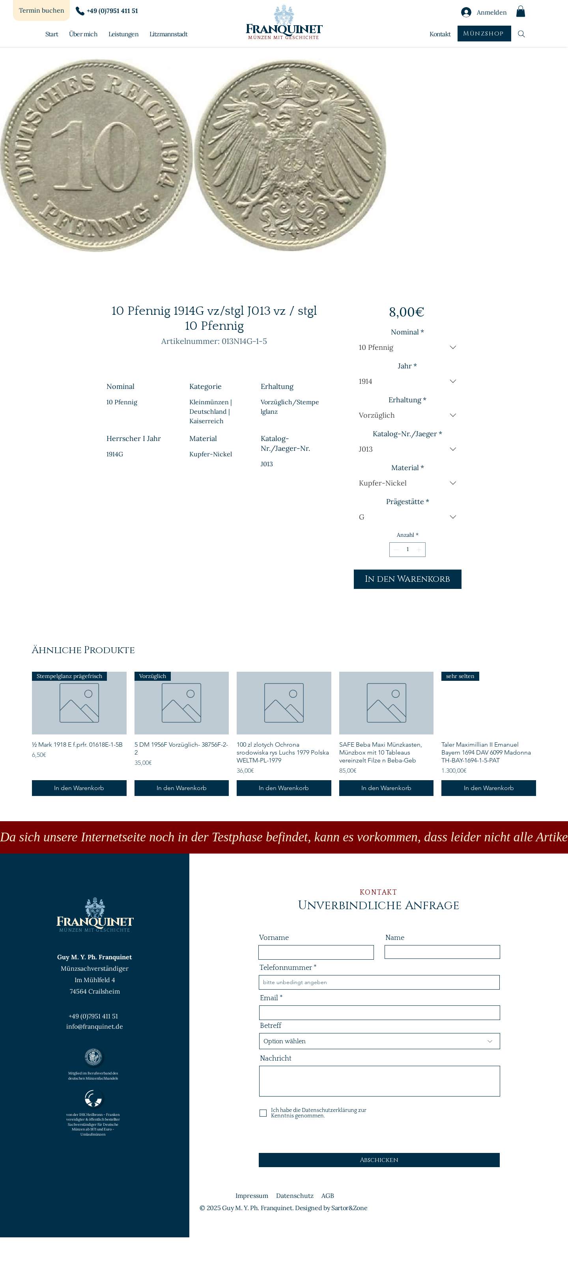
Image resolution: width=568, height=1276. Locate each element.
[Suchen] (521, 34)
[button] (520, 11)
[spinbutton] (407, 550)
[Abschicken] (379, 1160)
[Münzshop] (484, 33)
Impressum (251, 1195)
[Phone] (80, 11)
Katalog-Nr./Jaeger (407, 434)
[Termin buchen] (41, 10)
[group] (284, 734)
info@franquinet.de (94, 1026)
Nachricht (275, 1058)
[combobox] (408, 347)
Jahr (407, 366)
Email (269, 998)
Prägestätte (407, 501)
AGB (327, 1195)
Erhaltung (407, 400)
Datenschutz (295, 1195)
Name (394, 938)
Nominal (407, 332)
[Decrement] (395, 550)
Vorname (274, 938)
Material (407, 467)
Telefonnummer (286, 967)
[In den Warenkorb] (79, 788)
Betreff (270, 1025)
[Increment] (419, 550)
